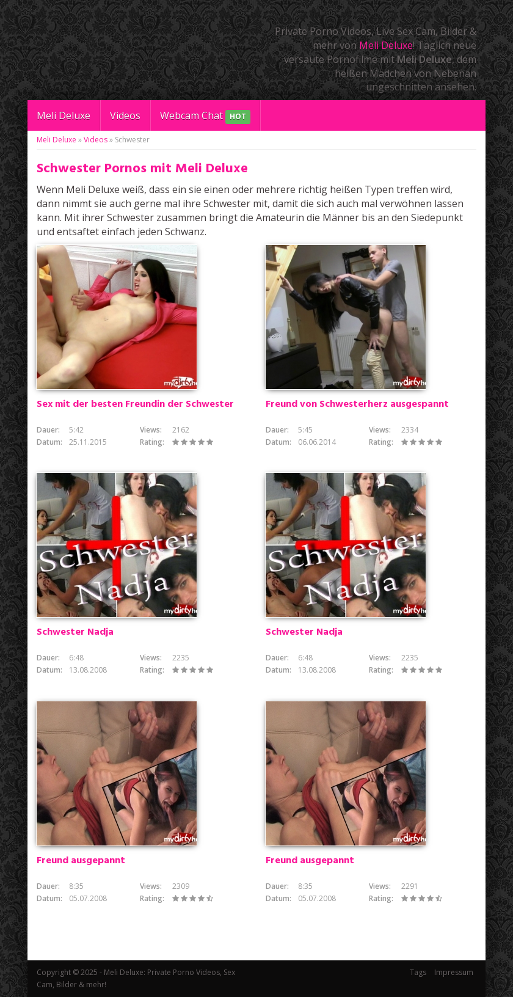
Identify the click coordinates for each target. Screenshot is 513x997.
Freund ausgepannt (81, 861)
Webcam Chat (205, 116)
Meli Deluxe (386, 45)
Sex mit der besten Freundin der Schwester (135, 404)
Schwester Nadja (75, 632)
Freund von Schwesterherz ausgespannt (357, 404)
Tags (418, 972)
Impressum (453, 972)
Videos (125, 115)
